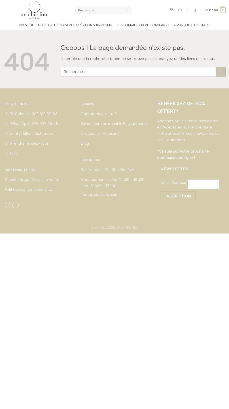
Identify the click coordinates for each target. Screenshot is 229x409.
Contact (202, 25)
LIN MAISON (64, 25)
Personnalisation (133, 25)
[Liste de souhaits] (187, 10)
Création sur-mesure (95, 25)
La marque (182, 25)
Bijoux (45, 25)
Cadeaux (161, 25)
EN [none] (180, 9)
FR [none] (171, 9)
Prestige (27, 25)
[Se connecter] (196, 10)
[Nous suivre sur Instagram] (15, 205)
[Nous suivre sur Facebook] (8, 205)
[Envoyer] (127, 10)
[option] (180, 10)
